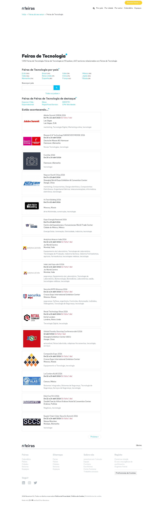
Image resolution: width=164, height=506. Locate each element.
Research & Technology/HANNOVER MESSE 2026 (64, 135)
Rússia (85, 78)
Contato (87, 464)
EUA (24, 73)
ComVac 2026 (49, 155)
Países (24, 462)
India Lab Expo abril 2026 (54, 264)
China (64, 76)
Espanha (45, 78)
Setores (25, 467)
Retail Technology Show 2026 (56, 311)
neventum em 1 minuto (93, 459)
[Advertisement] (82, 33)
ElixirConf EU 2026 (51, 396)
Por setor (119, 8)
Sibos (44, 102)
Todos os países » (52, 93)
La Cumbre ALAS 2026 (53, 374)
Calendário (128, 8)
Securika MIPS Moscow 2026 (55, 289)
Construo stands (121, 459)
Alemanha (26, 78)
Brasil (44, 73)
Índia (24, 76)
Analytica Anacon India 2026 (55, 239)
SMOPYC (66, 102)
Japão (84, 76)
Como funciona (90, 469)
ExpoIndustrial (28, 104)
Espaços (137, 8)
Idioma (138, 445)
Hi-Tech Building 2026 (52, 200)
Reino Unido (47, 76)
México (85, 73)
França (65, 78)
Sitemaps (58, 455)
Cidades (25, 464)
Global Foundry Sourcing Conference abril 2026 (63, 331)
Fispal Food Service (50, 104)
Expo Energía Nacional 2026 (55, 219)
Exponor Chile (27, 102)
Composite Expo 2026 (53, 354)
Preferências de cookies (93, 496)
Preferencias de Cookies (126, 473)
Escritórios (88, 467)
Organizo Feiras (120, 467)
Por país (99, 8)
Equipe (86, 462)
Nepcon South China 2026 (54, 175)
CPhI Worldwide (68, 104)
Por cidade (109, 8)
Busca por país (28, 83)
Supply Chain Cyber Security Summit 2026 (61, 416)
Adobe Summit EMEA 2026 (55, 115)
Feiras (25, 455)
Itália (64, 73)
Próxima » (95, 437)
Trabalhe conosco (91, 472)
